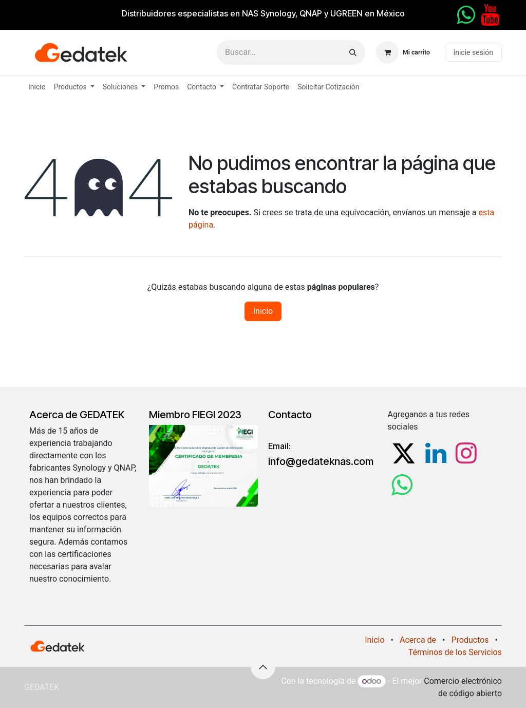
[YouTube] (490, 15)
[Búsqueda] (353, 52)
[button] (263, 667)
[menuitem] (37, 87)
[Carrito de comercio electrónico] (403, 52)
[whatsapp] (466, 15)
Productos (470, 640)
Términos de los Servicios (455, 652)
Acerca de (418, 640)
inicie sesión (473, 52)
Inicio (263, 311)
